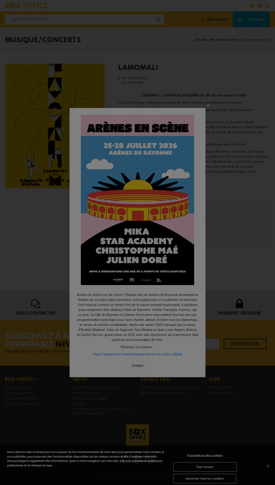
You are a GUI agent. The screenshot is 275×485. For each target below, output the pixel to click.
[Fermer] (268, 472)
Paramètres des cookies (205, 461)
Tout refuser (205, 472)
